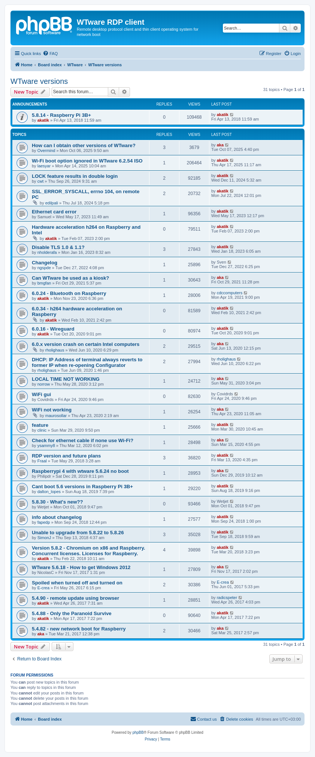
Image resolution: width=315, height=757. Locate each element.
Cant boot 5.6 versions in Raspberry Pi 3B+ (82, 486)
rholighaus (54, 350)
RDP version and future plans (66, 456)
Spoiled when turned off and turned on (77, 583)
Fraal (42, 461)
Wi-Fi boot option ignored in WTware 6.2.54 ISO (87, 161)
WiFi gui (41, 394)
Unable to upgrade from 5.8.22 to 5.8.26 (78, 532)
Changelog (44, 262)
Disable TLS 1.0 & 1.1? (58, 247)
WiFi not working (52, 410)
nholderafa (47, 252)
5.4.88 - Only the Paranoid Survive (72, 613)
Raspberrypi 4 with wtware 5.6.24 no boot (80, 471)
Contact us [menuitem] (203, 718)
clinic (41, 430)
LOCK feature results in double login (75, 176)
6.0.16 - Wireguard (53, 329)
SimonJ (44, 537)
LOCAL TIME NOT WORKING (66, 379)
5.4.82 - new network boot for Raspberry (79, 629)
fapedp (43, 522)
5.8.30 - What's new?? (57, 502)
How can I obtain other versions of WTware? (84, 145)
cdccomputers (229, 293)
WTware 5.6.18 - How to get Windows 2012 (81, 567)
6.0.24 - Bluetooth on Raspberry (69, 293)
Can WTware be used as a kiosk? (70, 278)
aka (220, 145)
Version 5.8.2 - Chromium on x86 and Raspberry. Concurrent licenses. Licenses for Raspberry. (88, 550)
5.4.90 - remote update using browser (75, 598)
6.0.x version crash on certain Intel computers (85, 344)
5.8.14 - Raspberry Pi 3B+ (61, 115)
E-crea (43, 588)
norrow (43, 384)
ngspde (44, 267)
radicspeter (227, 597)
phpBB (138, 732)
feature (40, 425)
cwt (40, 181)
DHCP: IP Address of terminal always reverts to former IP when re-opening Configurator (87, 362)
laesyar (44, 166)
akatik (43, 120)
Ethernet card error (54, 212)
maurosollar (56, 415)
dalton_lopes (49, 491)
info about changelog (57, 517)
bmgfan (44, 283)
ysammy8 (46, 445)
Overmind (46, 150)
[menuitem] (50, 53)
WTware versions (39, 81)
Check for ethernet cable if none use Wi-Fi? (82, 440)
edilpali (51, 203)
